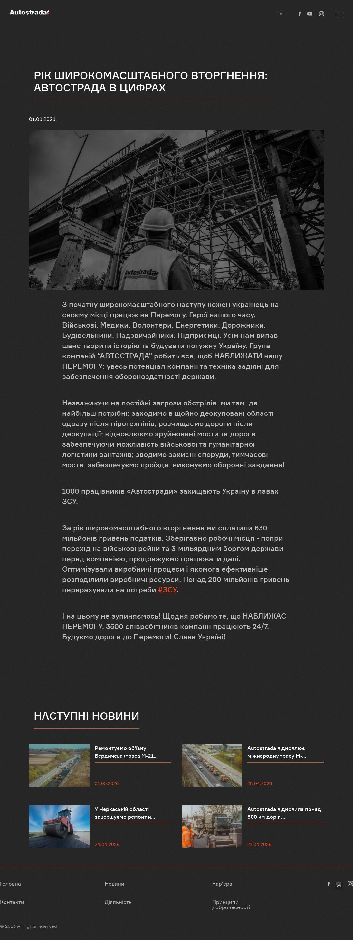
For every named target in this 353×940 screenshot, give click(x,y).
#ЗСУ (167, 589)
